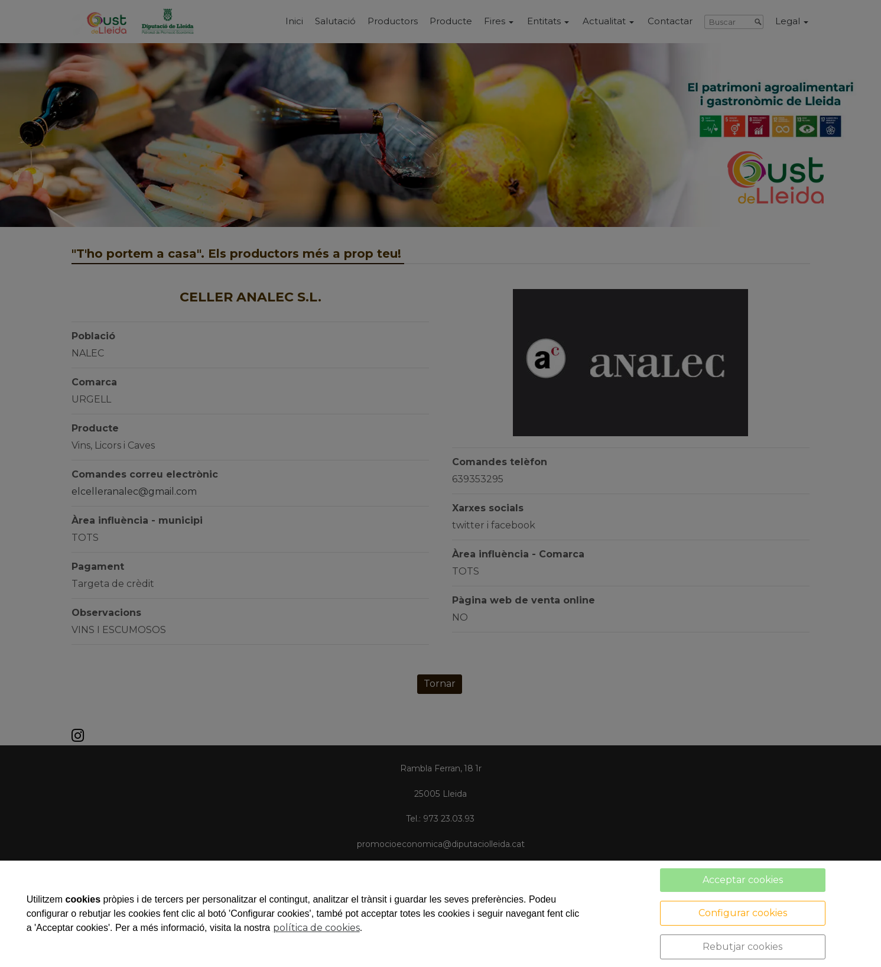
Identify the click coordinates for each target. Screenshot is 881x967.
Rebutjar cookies (742, 946)
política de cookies (316, 927)
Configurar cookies (742, 913)
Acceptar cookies (743, 879)
